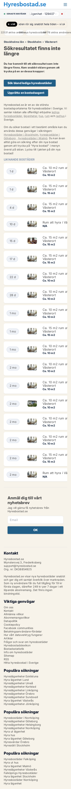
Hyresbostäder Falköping (20, 759)
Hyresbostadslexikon (17, 645)
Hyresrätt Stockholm (17, 745)
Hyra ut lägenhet (14, 731)
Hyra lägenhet (13, 783)
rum (47, 116)
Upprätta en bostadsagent (26, 93)
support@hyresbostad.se (20, 565)
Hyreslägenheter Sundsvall (21, 697)
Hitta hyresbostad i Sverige (21, 662)
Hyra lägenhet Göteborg (19, 738)
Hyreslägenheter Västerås (20, 769)
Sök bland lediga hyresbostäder (30, 83)
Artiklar (8, 638)
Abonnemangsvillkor (17, 617)
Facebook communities (18, 628)
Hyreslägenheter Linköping (21, 690)
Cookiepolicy (12, 624)
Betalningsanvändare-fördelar (23, 631)
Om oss (8, 607)
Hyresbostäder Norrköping (21, 779)
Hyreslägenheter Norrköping (22, 728)
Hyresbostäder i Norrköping (21, 717)
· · (43, 14)
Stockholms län (14, 41)
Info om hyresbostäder (18, 652)
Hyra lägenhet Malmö (17, 766)
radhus (60, 116)
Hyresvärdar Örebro (16, 742)
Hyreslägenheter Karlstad (20, 686)
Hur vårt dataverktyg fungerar (23, 634)
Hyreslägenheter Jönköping (21, 703)
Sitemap (9, 655)
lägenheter (30, 116)
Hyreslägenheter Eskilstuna (21, 676)
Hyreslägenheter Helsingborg (22, 724)
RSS (6, 659)
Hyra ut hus (11, 762)
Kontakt (8, 610)
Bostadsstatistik (14, 648)
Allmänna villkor (14, 614)
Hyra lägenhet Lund (16, 679)
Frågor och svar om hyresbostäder (26, 641)
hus (41, 116)
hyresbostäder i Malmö (32, 138)
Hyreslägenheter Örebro (19, 693)
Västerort (51, 41)
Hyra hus (9, 735)
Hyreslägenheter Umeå (18, 683)
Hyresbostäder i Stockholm (21, 134)
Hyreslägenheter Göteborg (21, 721)
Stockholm (34, 41)
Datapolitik (10, 621)
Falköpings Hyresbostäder (20, 773)
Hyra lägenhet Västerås (19, 700)
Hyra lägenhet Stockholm (20, 776)
